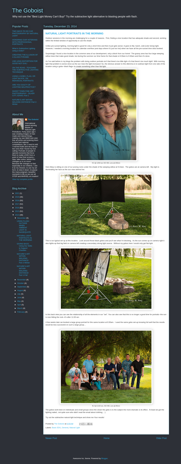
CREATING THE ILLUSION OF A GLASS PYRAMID (25, 56)
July (19, 294)
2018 (17, 200)
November (21, 280)
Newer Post (51, 438)
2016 (17, 208)
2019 (17, 197)
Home (107, 438)
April (19, 305)
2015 (17, 211)
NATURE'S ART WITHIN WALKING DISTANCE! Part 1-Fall (23, 270)
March (20, 308)
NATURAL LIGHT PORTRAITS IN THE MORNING (24, 238)
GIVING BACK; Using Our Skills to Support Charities (24, 247)
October (20, 283)
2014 (17, 215)
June (19, 297)
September (22, 287)
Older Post (161, 438)
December (21, 218)
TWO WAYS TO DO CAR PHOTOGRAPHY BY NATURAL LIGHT (25, 33)
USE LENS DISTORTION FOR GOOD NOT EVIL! (25, 62)
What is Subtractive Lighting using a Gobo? (23, 49)
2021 (17, 193)
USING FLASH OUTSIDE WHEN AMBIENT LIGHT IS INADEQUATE (24, 226)
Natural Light (74, 428)
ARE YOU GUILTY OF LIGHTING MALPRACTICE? (24, 86)
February (21, 312)
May (19, 301)
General (65, 428)
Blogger (104, 458)
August (20, 290)
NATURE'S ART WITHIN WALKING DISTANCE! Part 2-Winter (24, 102)
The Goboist (27, 10)
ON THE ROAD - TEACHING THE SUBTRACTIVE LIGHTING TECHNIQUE (25, 70)
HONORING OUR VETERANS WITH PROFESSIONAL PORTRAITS (25, 42)
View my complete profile (22, 179)
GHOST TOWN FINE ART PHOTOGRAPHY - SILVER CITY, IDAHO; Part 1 (23, 93)
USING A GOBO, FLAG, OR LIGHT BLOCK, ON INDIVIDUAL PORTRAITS (23, 78)
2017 (17, 204)
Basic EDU (56, 428)
